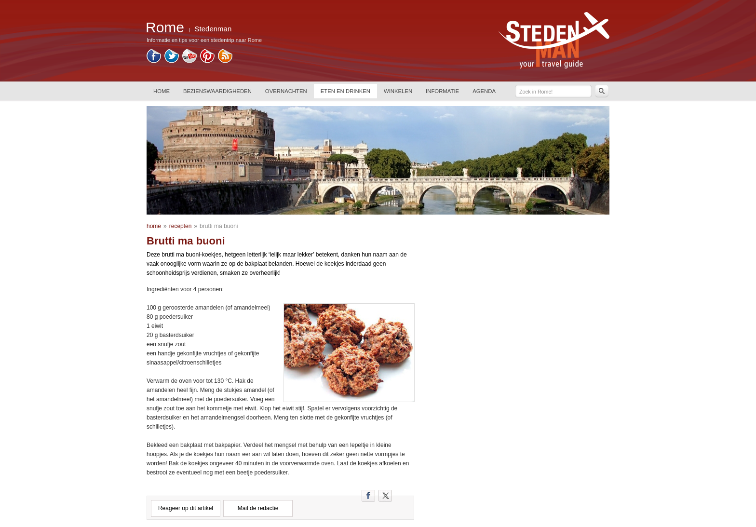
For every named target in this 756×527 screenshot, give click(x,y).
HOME (161, 91)
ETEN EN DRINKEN (345, 91)
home (154, 226)
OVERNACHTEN (286, 91)
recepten (180, 226)
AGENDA (484, 91)
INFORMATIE (442, 91)
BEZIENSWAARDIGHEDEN (217, 91)
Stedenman (213, 29)
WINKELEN (398, 91)
